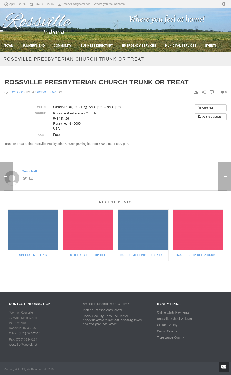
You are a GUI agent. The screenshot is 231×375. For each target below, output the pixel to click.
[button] (210, 117)
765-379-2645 (45, 4)
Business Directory (97, 45)
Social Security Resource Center (113, 320)
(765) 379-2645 (29, 333)
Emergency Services (139, 45)
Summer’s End (33, 45)
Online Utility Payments (173, 312)
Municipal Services (180, 45)
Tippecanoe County (170, 337)
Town (8, 45)
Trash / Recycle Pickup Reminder (199, 255)
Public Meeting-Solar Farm (143, 255)
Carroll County (167, 331)
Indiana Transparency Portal (102, 310)
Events (211, 45)
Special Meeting (33, 255)
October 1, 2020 (46, 92)
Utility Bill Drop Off (88, 255)
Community (63, 45)
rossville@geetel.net (77, 4)
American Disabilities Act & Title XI (107, 304)
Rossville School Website (174, 318)
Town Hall (16, 92)
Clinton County (167, 325)
